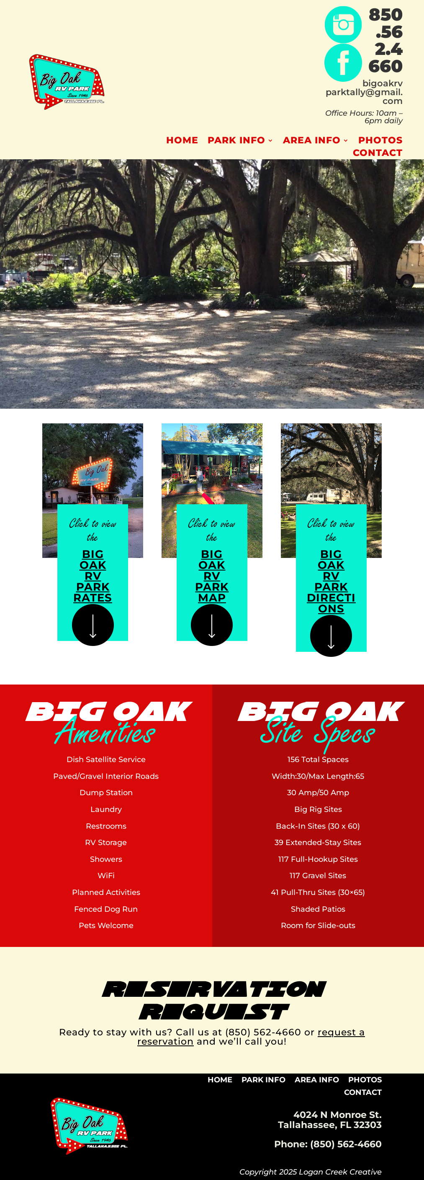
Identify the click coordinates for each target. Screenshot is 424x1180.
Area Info (312, 141)
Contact (378, 154)
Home (182, 141)
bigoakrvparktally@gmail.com (364, 92)
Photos (380, 141)
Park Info (236, 141)
